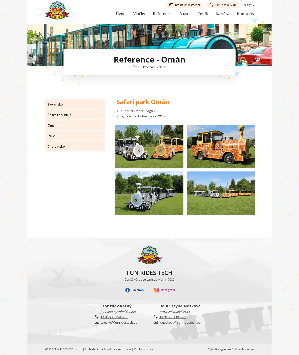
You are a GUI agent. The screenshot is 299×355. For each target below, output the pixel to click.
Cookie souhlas (143, 349)
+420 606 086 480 (226, 5)
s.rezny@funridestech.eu (118, 322)
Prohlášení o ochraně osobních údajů (108, 349)
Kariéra (222, 13)
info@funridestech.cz (187, 5)
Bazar (184, 13)
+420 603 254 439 (114, 317)
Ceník (203, 13)
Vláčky (139, 13)
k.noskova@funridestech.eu (180, 322)
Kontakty (245, 13)
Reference (162, 13)
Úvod (121, 13)
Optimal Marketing (242, 349)
